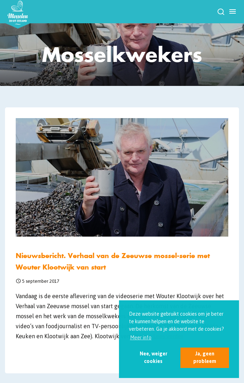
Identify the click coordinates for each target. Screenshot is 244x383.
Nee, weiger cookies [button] (153, 357)
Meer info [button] (140, 337)
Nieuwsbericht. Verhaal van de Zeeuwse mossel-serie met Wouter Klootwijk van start (113, 261)
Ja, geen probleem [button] (204, 357)
